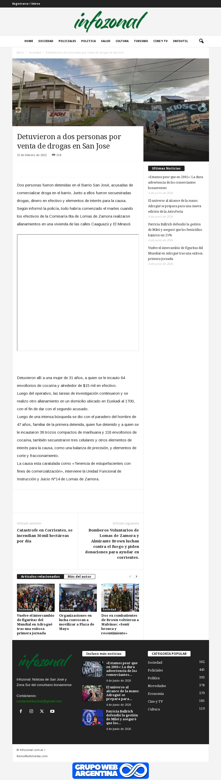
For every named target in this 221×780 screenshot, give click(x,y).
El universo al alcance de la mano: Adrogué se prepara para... (122, 693)
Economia (156, 694)
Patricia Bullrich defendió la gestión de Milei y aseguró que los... (122, 717)
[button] (201, 41)
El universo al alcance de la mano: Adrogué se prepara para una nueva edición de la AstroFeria (174, 206)
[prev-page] (130, 576)
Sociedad (45, 41)
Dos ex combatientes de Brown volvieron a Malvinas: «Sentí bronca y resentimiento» (120, 624)
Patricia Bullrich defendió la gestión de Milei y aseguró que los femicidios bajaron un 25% (175, 230)
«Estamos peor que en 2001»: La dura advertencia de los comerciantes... (122, 669)
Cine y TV (155, 701)
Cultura (122, 41)
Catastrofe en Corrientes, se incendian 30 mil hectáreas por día (45, 535)
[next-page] (136, 576)
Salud (105, 41)
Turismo (141, 41)
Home (28, 41)
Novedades (157, 686)
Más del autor (79, 577)
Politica (88, 41)
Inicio (20, 52)
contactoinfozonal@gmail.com (39, 701)
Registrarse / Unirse (26, 3)
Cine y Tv (160, 41)
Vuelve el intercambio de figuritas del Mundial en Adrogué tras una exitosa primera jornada (35, 624)
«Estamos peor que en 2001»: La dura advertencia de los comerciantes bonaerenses (175, 182)
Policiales (67, 41)
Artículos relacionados (40, 577)
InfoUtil (180, 41)
